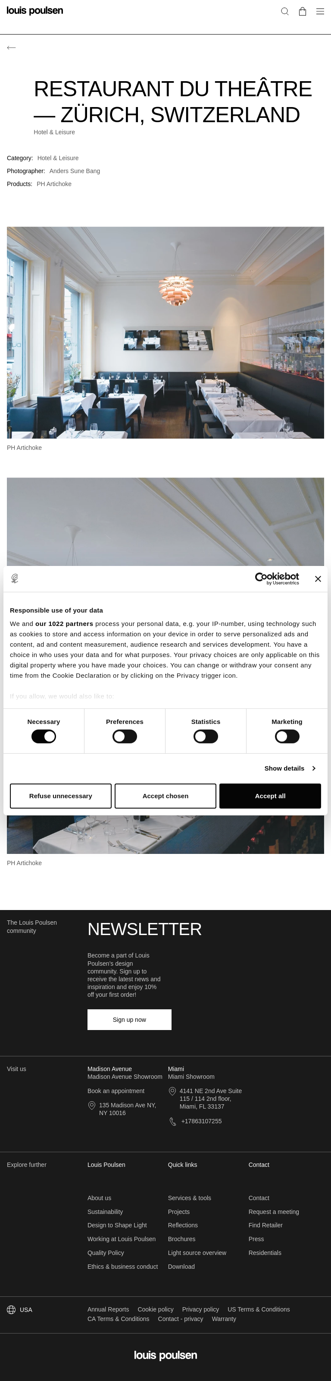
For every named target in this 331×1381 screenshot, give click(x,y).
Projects (179, 1211)
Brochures (182, 1239)
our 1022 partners (64, 623)
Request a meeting (274, 1211)
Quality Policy (105, 1252)
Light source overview (197, 1252)
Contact (259, 1198)
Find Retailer (266, 1225)
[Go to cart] (302, 11)
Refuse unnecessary (60, 796)
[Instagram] (203, 1019)
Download (181, 1266)
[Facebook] (190, 1019)
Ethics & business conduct (122, 1266)
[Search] (285, 11)
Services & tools (189, 1198)
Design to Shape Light (117, 1225)
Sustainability (105, 1211)
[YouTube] (242, 1019)
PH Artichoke (54, 183)
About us (99, 1198)
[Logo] (35, 16)
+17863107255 (195, 1121)
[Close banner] (318, 578)
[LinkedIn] (216, 1019)
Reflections (183, 1225)
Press (256, 1239)
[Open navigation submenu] (317, 16)
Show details (285, 768)
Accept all (270, 796)
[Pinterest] (229, 1019)
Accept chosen (166, 796)
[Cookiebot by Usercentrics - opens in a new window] (261, 578)
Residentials (265, 1252)
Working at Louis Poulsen (121, 1239)
